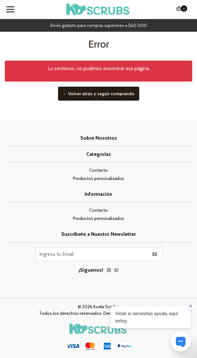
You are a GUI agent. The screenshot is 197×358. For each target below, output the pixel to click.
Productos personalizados (98, 178)
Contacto (98, 170)
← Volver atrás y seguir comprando (99, 93)
